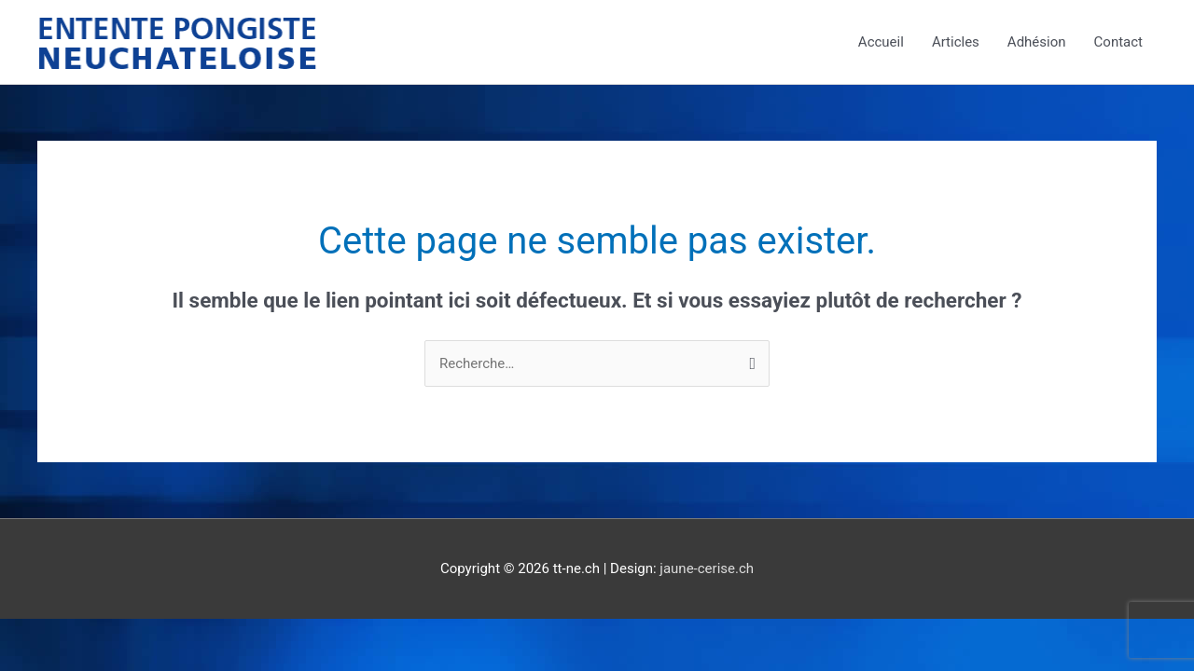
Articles (955, 42)
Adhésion (1036, 42)
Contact (1118, 42)
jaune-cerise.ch (706, 568)
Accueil (881, 42)
